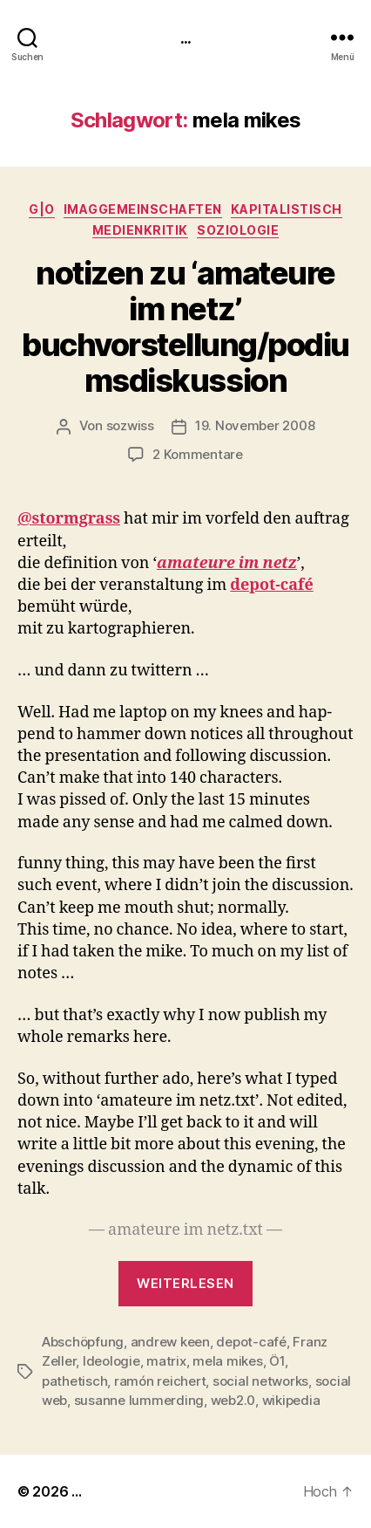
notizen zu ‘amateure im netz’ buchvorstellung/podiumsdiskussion (185, 327)
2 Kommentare (197, 454)
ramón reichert (160, 1381)
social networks (260, 1381)
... (185, 37)
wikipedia (291, 1400)
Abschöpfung (83, 1341)
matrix (166, 1361)
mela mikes (227, 1361)
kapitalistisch (286, 209)
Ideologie (111, 1361)
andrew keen (170, 1341)
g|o (42, 209)
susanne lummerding (139, 1400)
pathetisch (74, 1381)
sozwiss (130, 425)
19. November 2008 (255, 425)
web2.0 (233, 1400)
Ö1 (277, 1361)
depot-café (251, 1341)
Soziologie (238, 230)
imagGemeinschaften (143, 209)
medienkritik (140, 230)
